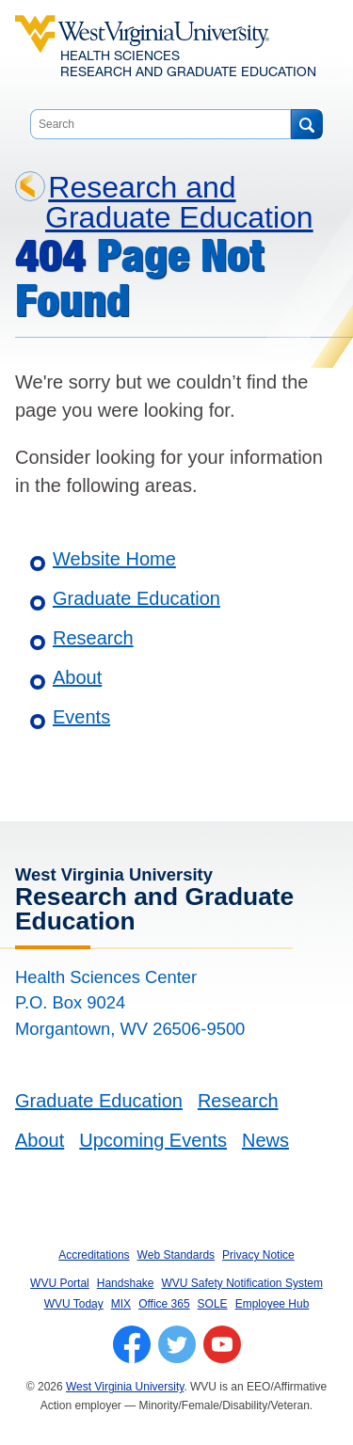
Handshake (125, 1283)
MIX (121, 1303)
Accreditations (93, 1255)
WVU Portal (59, 1283)
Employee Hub (272, 1303)
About (77, 677)
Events (81, 717)
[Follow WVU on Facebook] (132, 1344)
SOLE (213, 1303)
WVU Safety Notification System (242, 1283)
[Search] (306, 124)
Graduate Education (136, 598)
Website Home (114, 558)
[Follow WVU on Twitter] (177, 1344)
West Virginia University (125, 1386)
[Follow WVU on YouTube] (222, 1344)
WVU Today (74, 1303)
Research (93, 637)
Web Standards (176, 1255)
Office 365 (163, 1303)
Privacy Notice (258, 1255)
